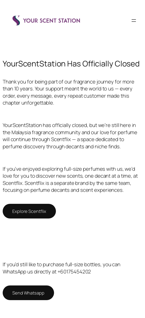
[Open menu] (134, 20)
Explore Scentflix (29, 211)
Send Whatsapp (28, 293)
